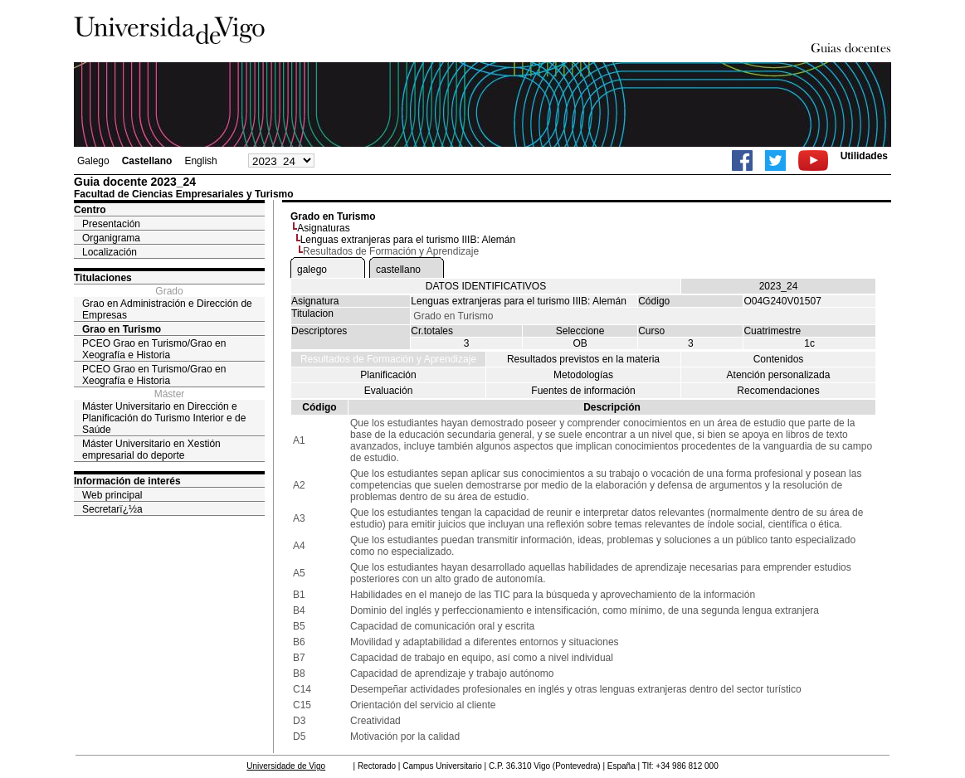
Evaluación (388, 390)
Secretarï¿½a (112, 509)
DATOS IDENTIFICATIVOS (486, 286)
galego (312, 269)
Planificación (388, 375)
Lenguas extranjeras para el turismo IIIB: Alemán (407, 240)
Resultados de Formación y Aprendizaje (388, 359)
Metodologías (583, 375)
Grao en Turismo (121, 329)
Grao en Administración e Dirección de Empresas (167, 309)
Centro (90, 210)
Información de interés (127, 481)
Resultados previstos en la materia (583, 359)
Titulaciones (103, 278)
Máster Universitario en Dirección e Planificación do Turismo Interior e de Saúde (164, 418)
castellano (398, 269)
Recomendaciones (778, 390)
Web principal (112, 495)
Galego (93, 161)
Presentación (111, 224)
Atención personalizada (779, 375)
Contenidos (778, 359)
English (200, 161)
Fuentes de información (583, 390)
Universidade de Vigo (285, 766)
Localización (109, 252)
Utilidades (864, 156)
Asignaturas (323, 228)
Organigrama (111, 238)
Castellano (147, 161)
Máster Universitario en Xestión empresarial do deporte (151, 449)
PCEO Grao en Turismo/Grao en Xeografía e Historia (154, 349)
